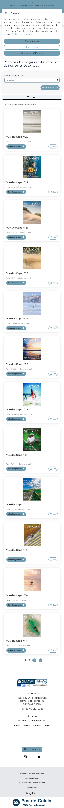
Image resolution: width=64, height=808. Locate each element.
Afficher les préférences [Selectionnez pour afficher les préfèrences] (32, 53)
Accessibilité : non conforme (32, 774)
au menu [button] (13, 5)
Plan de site (32, 787)
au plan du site (48, 5)
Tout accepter (32, 41)
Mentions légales (32, 778)
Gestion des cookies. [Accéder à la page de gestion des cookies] (21, 34)
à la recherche (24, 5)
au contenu (36, 5)
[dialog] (32, 33)
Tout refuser (32, 47)
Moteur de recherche (14, 75)
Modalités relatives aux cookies (32, 783)
